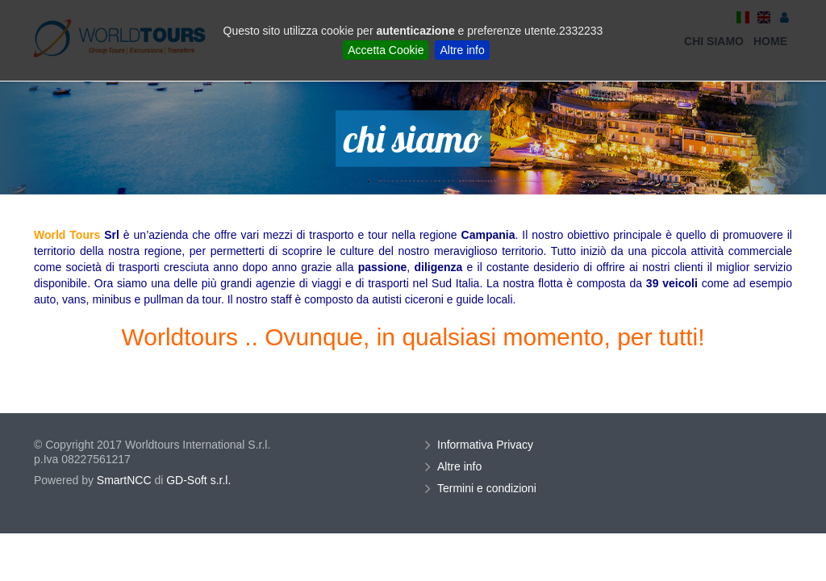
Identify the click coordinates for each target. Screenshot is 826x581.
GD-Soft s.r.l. (198, 480)
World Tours (67, 234)
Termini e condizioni (488, 488)
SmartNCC (124, 480)
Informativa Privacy (487, 444)
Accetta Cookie (385, 50)
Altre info (462, 50)
